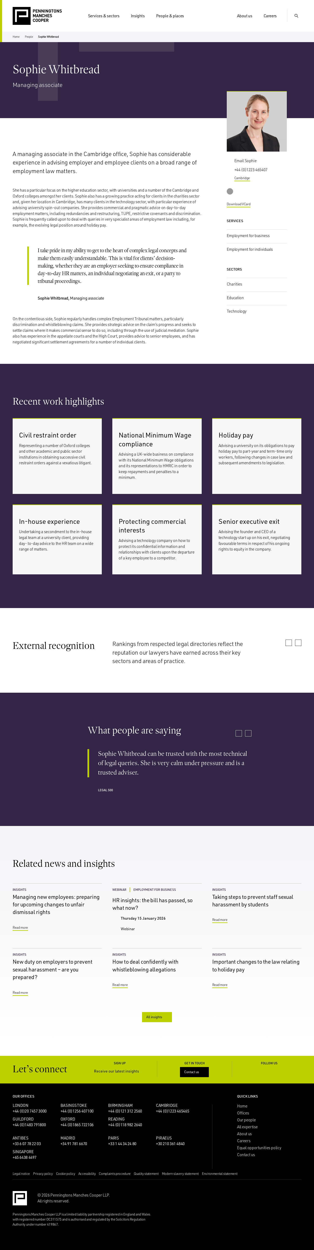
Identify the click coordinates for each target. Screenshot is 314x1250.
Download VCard (242, 204)
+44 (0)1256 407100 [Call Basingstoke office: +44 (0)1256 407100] (77, 1111)
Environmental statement (220, 1173)
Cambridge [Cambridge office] (167, 1105)
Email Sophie (245, 160)
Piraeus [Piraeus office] (164, 1138)
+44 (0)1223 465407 (250, 169)
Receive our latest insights (119, 1071)
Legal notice (21, 1173)
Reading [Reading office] (116, 1119)
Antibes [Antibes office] (20, 1138)
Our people (246, 1119)
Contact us (194, 1072)
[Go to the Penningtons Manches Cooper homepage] (37, 16)
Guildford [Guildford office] (23, 1119)
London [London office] (20, 1105)
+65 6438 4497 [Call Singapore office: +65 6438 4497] (24, 1157)
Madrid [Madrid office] (67, 1138)
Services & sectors (106, 15)
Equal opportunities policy (259, 1147)
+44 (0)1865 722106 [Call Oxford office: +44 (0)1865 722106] (77, 1124)
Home (16, 36)
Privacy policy (43, 1173)
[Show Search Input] (296, 16)
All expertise (247, 1126)
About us (247, 15)
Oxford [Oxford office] (67, 1119)
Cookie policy (65, 1173)
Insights (140, 15)
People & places (172, 15)
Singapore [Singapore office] (23, 1151)
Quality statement (146, 1173)
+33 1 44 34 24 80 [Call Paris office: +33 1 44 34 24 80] (122, 1143)
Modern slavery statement (180, 1173)
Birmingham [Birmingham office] (120, 1105)
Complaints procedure (115, 1173)
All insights (157, 1017)
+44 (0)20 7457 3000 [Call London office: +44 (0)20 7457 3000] (30, 1111)
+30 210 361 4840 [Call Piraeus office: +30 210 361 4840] (170, 1143)
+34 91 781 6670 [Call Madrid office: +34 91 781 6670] (73, 1143)
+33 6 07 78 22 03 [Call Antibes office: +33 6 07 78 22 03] (27, 1143)
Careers (273, 15)
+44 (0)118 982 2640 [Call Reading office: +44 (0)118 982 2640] (125, 1124)
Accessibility (87, 1173)
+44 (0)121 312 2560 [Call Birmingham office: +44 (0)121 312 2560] (125, 1111)
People (29, 36)
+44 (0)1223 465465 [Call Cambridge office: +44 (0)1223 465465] (172, 1111)
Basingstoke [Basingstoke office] (73, 1105)
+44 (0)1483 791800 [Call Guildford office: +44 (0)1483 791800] (29, 1124)
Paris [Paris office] (113, 1138)
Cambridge (245, 178)
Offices (243, 1112)
